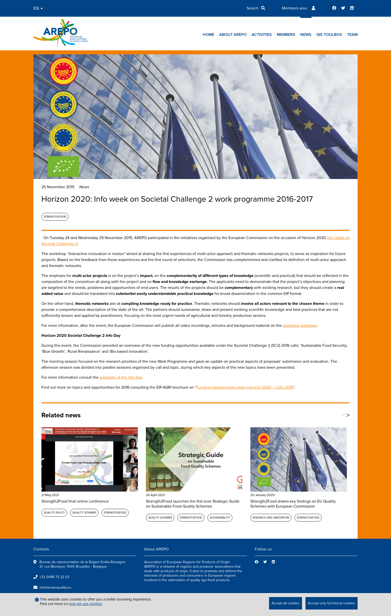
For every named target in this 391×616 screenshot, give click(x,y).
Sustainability (220, 517)
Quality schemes (84, 512)
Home (208, 34)
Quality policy (54, 512)
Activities (262, 34)
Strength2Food (55, 216)
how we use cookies (85, 604)
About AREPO (233, 34)
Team (352, 34)
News (305, 34)
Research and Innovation (271, 517)
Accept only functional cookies (331, 603)
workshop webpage (300, 325)
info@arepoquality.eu (55, 587)
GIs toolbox (329, 34)
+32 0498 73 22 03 (54, 577)
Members (286, 34)
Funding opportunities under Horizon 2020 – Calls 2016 (244, 387)
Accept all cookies (285, 603)
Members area (294, 8)
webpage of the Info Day (120, 377)
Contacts (41, 549)
